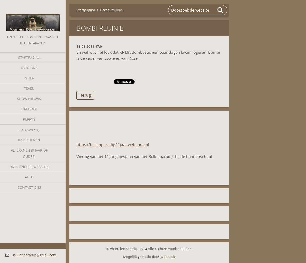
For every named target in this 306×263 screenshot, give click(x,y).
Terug (85, 95)
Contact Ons (29, 187)
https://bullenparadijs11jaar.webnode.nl (112, 144)
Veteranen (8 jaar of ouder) (29, 153)
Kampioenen (29, 140)
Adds (29, 177)
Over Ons (29, 67)
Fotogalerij (29, 129)
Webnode (168, 256)
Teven (29, 88)
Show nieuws (29, 98)
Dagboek (29, 109)
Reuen (29, 78)
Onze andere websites (29, 166)
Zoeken (220, 10)
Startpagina (29, 57)
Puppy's (29, 119)
